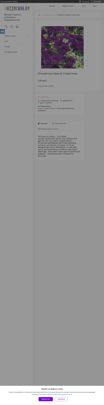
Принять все (45, 399)
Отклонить (61, 399)
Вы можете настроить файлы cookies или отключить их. (51, 394)
